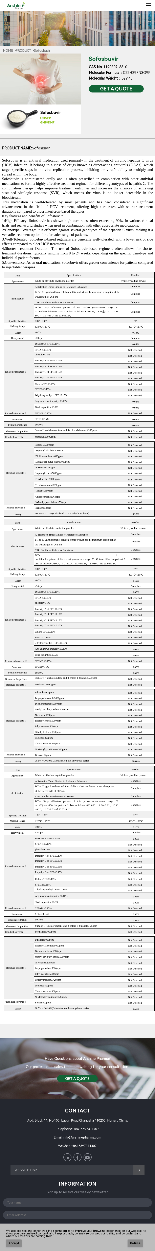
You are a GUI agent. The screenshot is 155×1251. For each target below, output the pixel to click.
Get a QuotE (116, 89)
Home (8, 51)
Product (23, 51)
